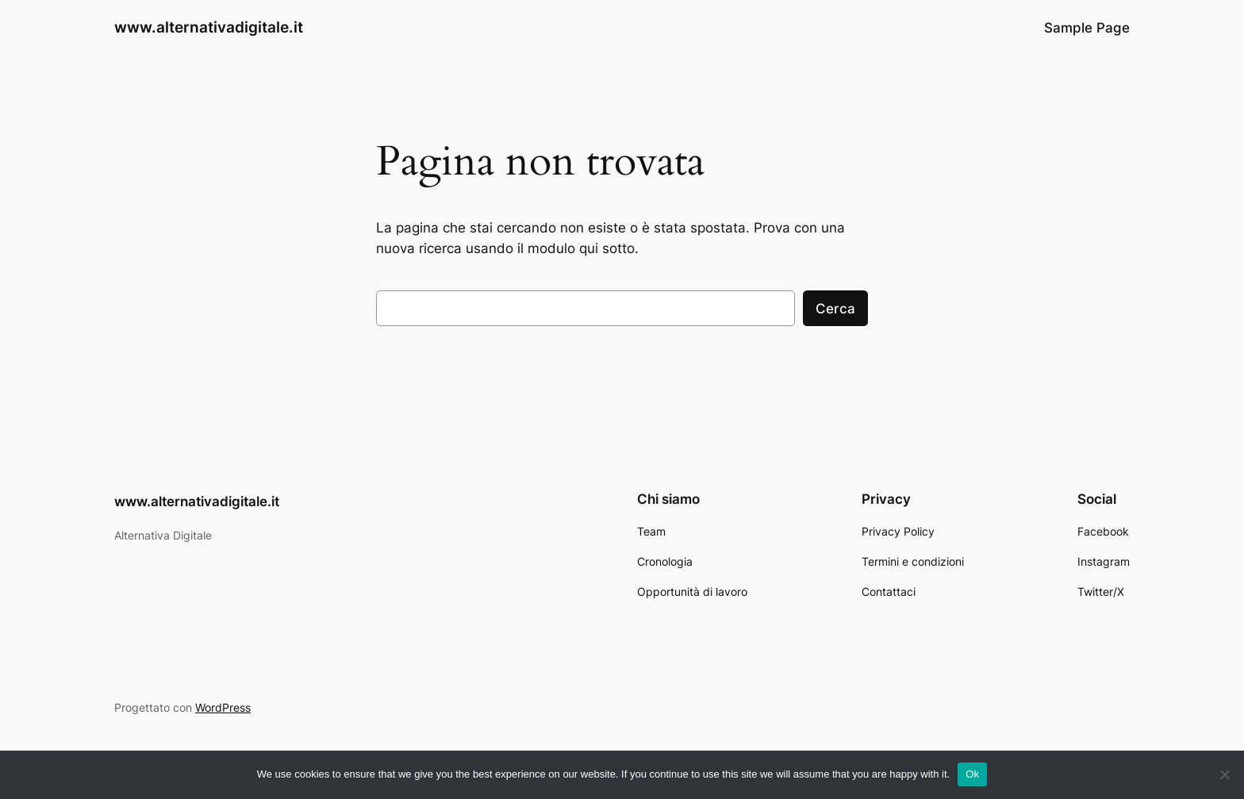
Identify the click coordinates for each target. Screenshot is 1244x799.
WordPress (223, 707)
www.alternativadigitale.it (208, 26)
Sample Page (1087, 28)
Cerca (835, 309)
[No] (1224, 774)
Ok (972, 774)
